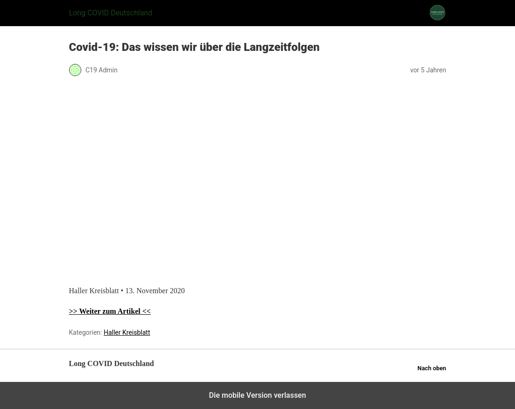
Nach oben (431, 368)
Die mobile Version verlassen (257, 395)
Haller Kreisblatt (127, 332)
